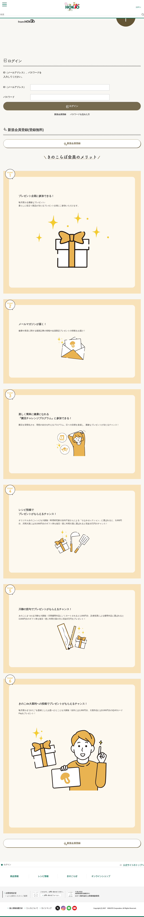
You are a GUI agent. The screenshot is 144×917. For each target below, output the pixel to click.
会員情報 (2, 864)
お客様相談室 (10, 893)
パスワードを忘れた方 (80, 114)
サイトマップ (46, 908)
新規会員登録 (60, 114)
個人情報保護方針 (16, 908)
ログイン (138, 7)
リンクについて (32, 908)
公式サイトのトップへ (133, 865)
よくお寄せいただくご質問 (17, 896)
